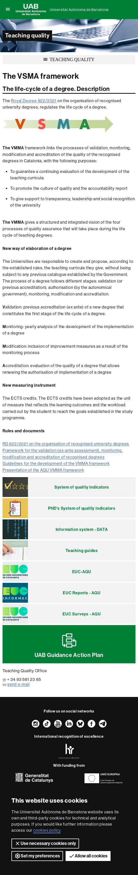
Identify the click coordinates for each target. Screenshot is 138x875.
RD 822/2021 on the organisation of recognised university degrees (66, 443)
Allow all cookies (88, 856)
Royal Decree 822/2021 (33, 100)
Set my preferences (37, 856)
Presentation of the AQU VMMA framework (43, 470)
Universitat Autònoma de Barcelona (79, 10)
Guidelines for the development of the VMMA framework (56, 463)
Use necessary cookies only (45, 843)
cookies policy (46, 830)
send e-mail (18, 684)
